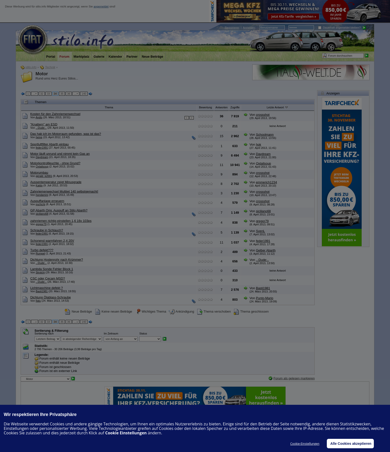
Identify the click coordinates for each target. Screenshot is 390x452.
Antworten (221, 107)
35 (61, 93)
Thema (109, 107)
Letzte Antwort (278, 107)
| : (240, 27)
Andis (39, 117)
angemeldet (101, 6)
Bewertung (205, 107)
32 (41, 93)
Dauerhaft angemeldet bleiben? (339, 27)
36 (68, 93)
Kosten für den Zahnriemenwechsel (55, 114)
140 (84, 93)
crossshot (263, 115)
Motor (42, 73)
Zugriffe (235, 107)
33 (48, 93)
